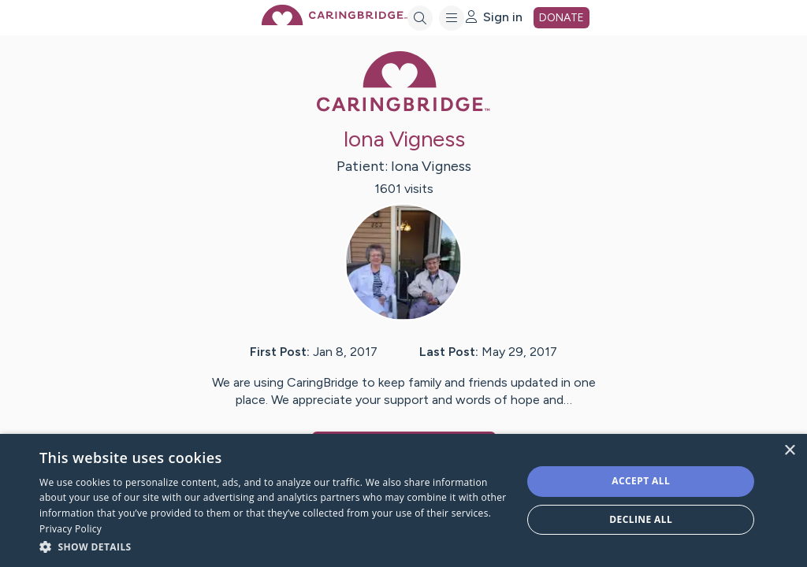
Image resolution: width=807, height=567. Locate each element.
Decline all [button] (640, 519)
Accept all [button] (641, 480)
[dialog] (403, 500)
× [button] (789, 451)
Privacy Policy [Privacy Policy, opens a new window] (70, 529)
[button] (273, 546)
